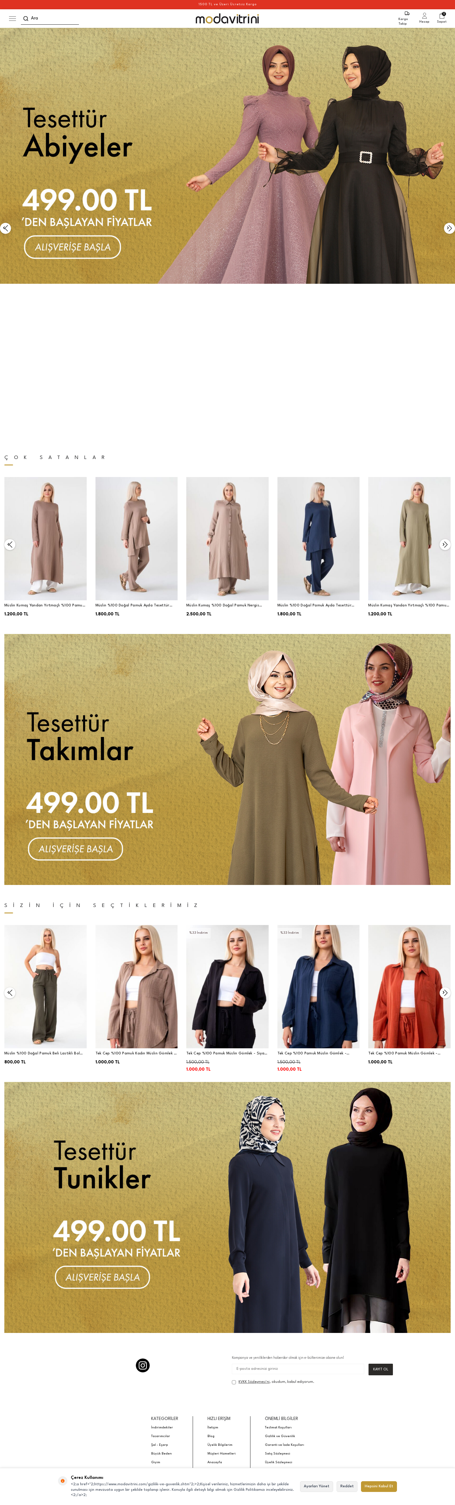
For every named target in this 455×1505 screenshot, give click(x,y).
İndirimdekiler (162, 1270)
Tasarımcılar (160, 1278)
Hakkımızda (274, 1313)
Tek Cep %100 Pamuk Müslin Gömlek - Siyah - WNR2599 (226, 896)
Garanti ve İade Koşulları (284, 1287)
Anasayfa (214, 1305)
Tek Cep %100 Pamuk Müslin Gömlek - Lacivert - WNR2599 (311, 896)
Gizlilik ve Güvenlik (280, 1278)
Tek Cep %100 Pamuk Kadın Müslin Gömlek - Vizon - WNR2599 (135, 896)
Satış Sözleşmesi (277, 1296)
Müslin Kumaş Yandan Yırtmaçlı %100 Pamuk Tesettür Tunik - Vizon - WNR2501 (44, 448)
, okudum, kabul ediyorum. (273, 1225)
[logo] (227, 18)
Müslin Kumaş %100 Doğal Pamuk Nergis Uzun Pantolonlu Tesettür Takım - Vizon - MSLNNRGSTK (224, 448)
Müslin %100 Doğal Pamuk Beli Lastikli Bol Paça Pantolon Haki (42, 896)
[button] (5, 149)
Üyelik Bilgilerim (219, 1287)
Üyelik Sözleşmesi (278, 1305)
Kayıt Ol (380, 1212)
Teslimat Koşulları (278, 1270)
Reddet (347, 1486)
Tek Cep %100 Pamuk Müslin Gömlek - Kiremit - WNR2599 (402, 896)
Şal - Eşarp (159, 1287)
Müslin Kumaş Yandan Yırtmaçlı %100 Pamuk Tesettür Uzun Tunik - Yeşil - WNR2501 (408, 448)
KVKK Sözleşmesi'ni (254, 1224)
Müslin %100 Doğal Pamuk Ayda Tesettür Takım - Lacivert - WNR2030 (314, 448)
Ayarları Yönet (316, 1486)
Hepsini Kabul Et (379, 1486)
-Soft (198, 1353)
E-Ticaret (211, 1353)
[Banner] (227, 156)
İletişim (212, 1270)
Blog (210, 1278)
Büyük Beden (161, 1296)
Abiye (155, 1313)
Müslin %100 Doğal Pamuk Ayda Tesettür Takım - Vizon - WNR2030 (132, 448)
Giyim (155, 1305)
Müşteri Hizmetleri (221, 1296)
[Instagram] (143, 1208)
